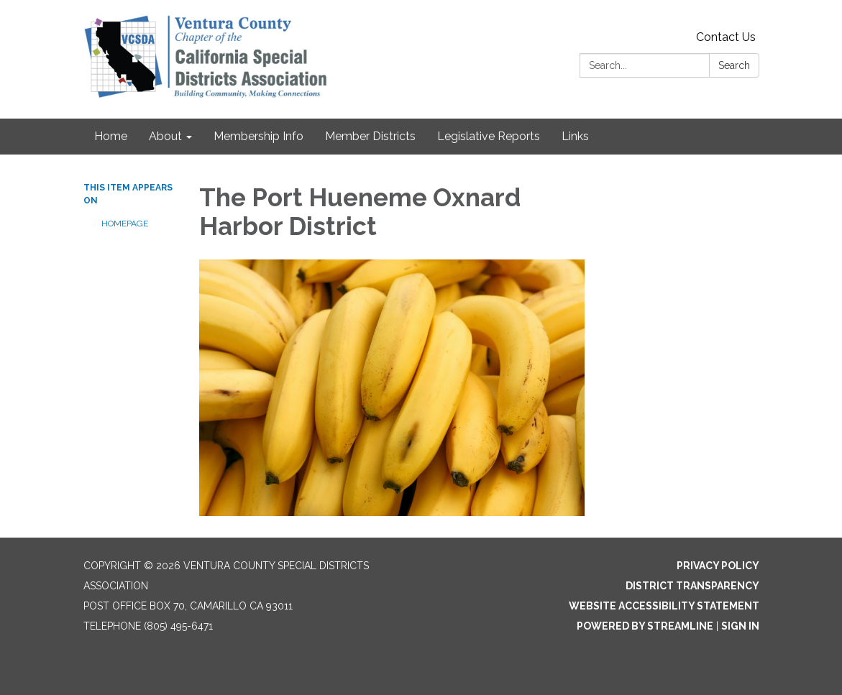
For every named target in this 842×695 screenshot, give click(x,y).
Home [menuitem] (110, 136)
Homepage (124, 223)
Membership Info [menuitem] (258, 136)
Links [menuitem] (575, 136)
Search (734, 65)
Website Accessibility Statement (664, 606)
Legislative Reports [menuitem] (488, 136)
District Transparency (692, 586)
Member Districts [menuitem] (370, 136)
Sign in (740, 626)
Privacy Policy (718, 565)
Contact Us (726, 37)
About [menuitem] (165, 136)
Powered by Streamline (645, 626)
